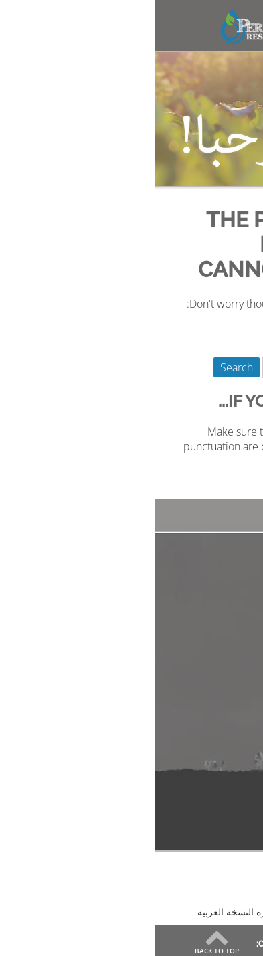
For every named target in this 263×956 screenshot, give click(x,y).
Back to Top (62, 950)
